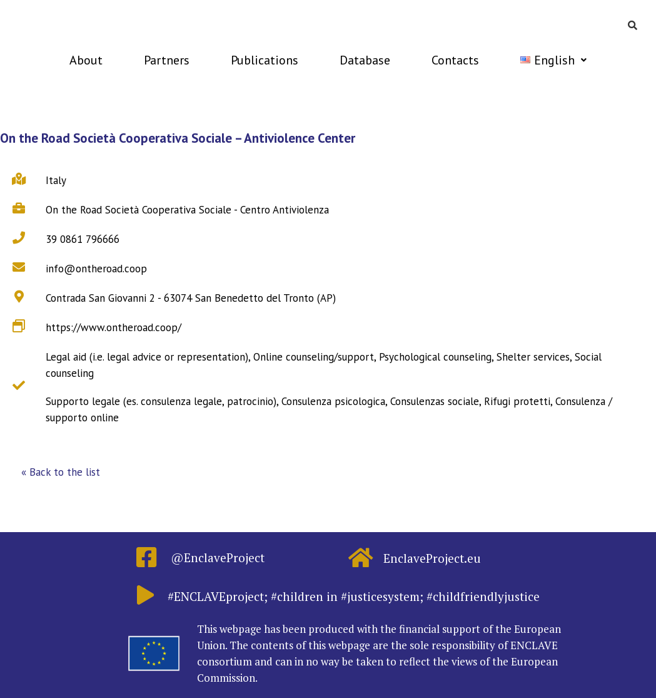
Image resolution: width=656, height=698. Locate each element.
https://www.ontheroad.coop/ (113, 327)
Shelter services (533, 357)
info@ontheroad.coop (96, 268)
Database (365, 60)
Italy (56, 180)
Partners (166, 60)
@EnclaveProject (218, 557)
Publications (264, 60)
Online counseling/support (313, 357)
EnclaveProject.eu (432, 558)
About (86, 60)
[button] (60, 472)
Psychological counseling (435, 357)
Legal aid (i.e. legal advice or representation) (147, 357)
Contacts (455, 60)
